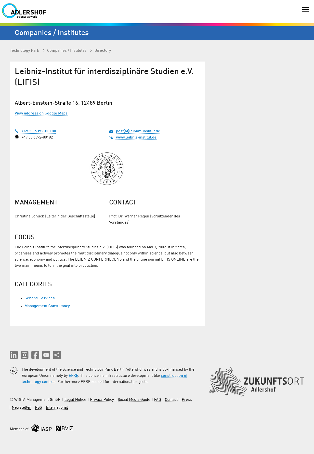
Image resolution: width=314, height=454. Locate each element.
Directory (102, 51)
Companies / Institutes (67, 51)
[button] (13, 355)
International (57, 408)
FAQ (157, 400)
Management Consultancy (47, 306)
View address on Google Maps (41, 113)
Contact (171, 400)
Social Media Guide (134, 400)
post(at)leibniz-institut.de (138, 131)
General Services (40, 298)
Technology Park (25, 51)
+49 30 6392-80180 (35, 131)
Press (187, 400)
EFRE (73, 376)
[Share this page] (57, 355)
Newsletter (21, 408)
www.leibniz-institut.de (133, 137)
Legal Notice (75, 400)
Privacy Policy (102, 400)
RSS (38, 408)
